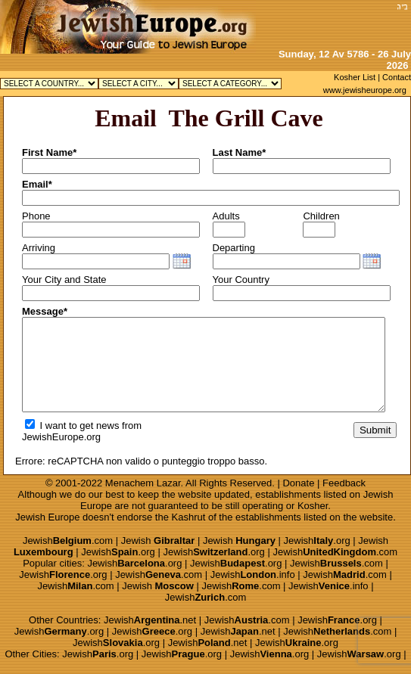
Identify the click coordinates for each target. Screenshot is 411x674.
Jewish (158, 540)
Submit (375, 430)
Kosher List (354, 77)
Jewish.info (252, 574)
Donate (298, 483)
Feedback (344, 483)
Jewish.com (68, 540)
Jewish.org (317, 540)
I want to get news (72, 425)
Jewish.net (150, 620)
